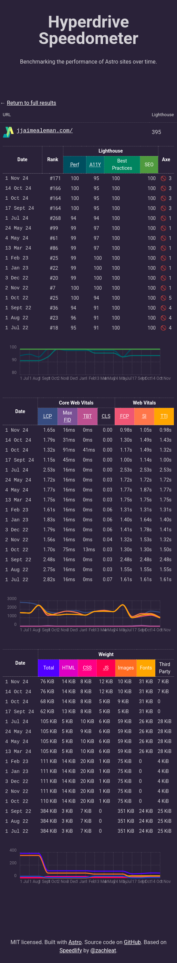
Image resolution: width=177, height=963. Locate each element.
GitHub (132, 942)
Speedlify (71, 950)
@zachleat (103, 950)
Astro (75, 942)
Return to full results (31, 103)
